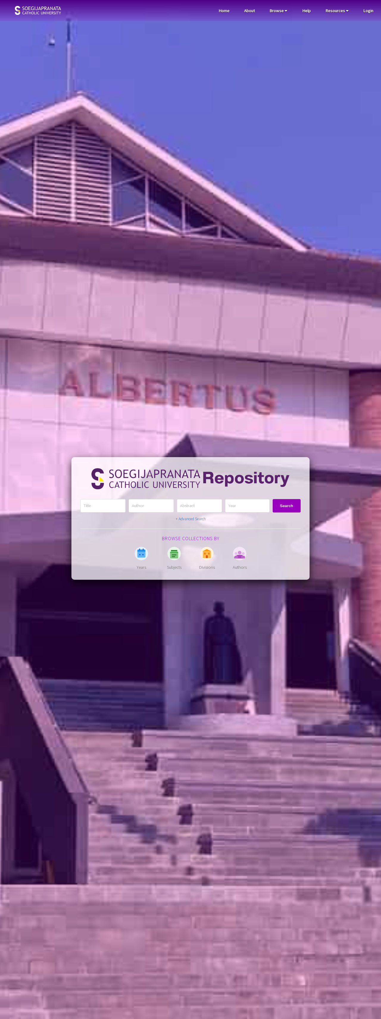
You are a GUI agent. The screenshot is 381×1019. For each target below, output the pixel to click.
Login (368, 10)
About (249, 10)
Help (306, 10)
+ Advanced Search (191, 518)
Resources (337, 10)
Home (223, 10)
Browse (278, 10)
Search (286, 506)
